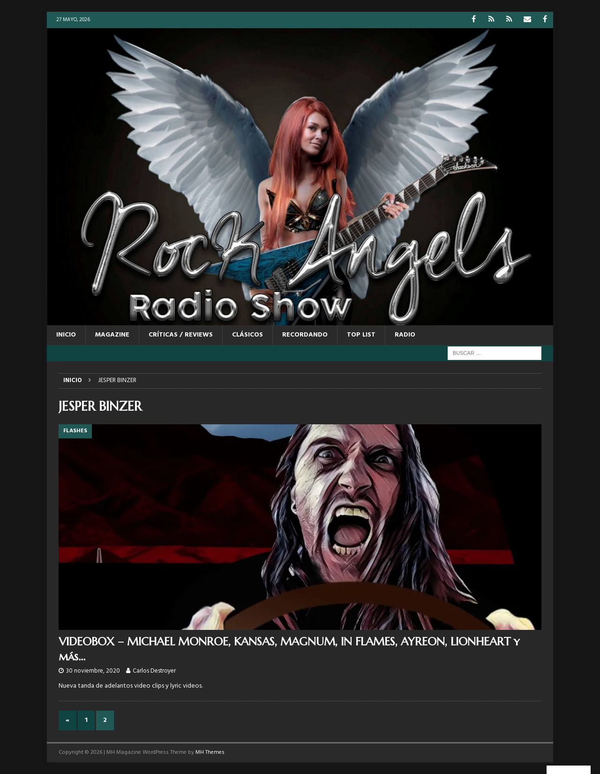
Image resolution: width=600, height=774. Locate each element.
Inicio (66, 335)
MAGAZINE (112, 335)
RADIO (405, 335)
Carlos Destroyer (154, 671)
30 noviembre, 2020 (93, 671)
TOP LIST (361, 335)
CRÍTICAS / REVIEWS (181, 335)
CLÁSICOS (247, 335)
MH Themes (210, 752)
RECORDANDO (305, 335)
